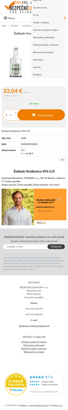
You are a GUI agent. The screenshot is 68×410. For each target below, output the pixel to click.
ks (10, 115)
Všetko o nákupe (41, 22)
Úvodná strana (40, 7)
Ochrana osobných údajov (45, 30)
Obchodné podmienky (44, 37)
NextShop (23, 405)
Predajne (37, 74)
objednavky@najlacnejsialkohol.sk (34, 325)
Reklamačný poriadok (43, 52)
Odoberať (56, 246)
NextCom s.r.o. (57, 405)
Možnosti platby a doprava (46, 44)
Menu (9, 18)
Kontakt (37, 67)
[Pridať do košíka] (41, 114)
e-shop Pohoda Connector (39, 405)
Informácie (38, 59)
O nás (36, 15)
